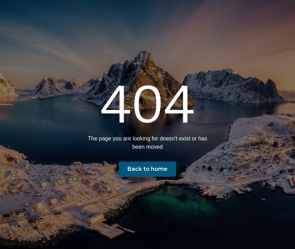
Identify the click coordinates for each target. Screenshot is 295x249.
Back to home (147, 169)
